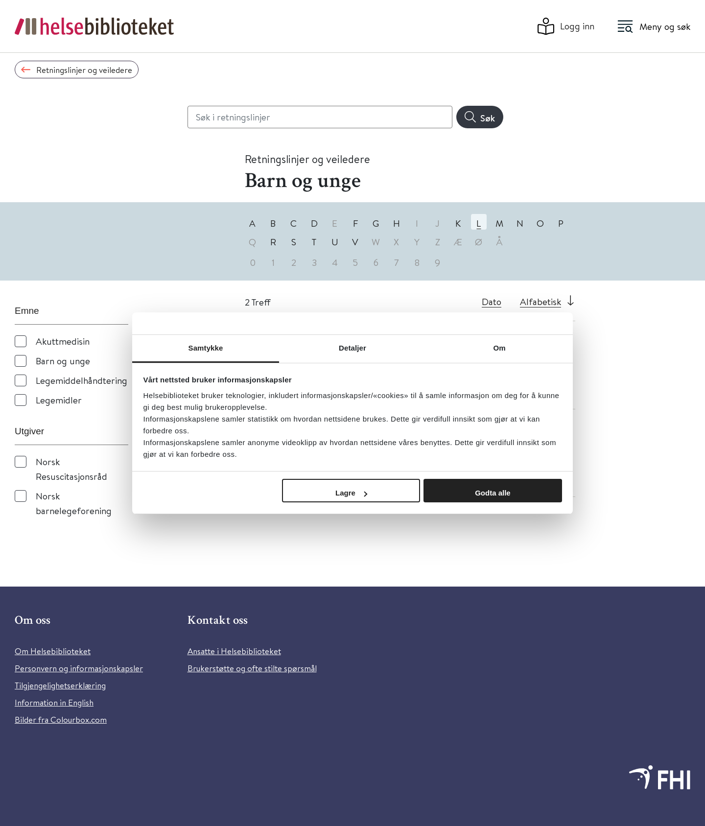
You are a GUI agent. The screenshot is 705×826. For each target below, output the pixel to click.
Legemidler (59, 400)
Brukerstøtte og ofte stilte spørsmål (252, 668)
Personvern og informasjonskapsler (79, 668)
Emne (27, 311)
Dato (491, 301)
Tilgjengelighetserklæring (60, 685)
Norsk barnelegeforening (74, 503)
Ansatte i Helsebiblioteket (234, 651)
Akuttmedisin (63, 341)
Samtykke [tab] (205, 348)
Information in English (54, 702)
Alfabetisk (540, 301)
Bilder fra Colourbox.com (61, 719)
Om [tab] (499, 348)
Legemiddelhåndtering (81, 380)
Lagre (351, 493)
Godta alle (493, 493)
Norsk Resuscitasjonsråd (71, 468)
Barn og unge (63, 360)
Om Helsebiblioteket (53, 651)
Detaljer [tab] (352, 348)
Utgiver (29, 431)
